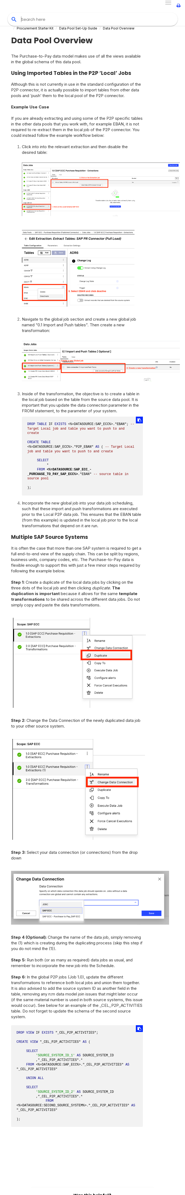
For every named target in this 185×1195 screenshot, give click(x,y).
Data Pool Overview (118, 28)
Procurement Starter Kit (35, 28)
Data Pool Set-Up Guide (78, 28)
